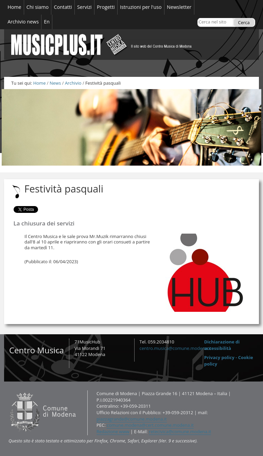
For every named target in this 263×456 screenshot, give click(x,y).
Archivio (73, 83)
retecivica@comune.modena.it (180, 431)
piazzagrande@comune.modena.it (132, 419)
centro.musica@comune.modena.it (176, 348)
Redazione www (113, 431)
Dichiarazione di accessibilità (222, 345)
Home (39, 83)
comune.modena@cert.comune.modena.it (150, 425)
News (55, 83)
